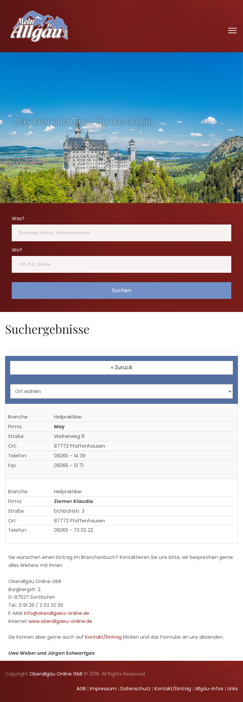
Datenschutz (135, 688)
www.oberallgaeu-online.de (60, 621)
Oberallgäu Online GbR (55, 674)
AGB (81, 688)
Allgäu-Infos (209, 688)
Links (232, 688)
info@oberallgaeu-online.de (56, 613)
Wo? (17, 250)
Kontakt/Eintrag (103, 637)
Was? (18, 218)
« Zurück (121, 367)
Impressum (103, 688)
